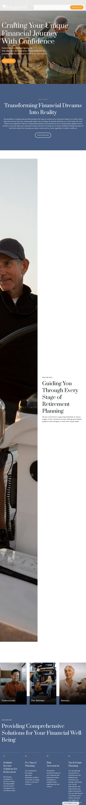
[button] (36, 3)
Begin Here (9, 61)
